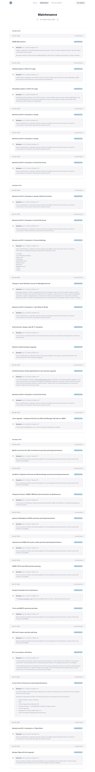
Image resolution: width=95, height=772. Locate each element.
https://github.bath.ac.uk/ (42, 379)
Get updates (80, 3)
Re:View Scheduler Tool (25, 599)
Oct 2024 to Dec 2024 (47, 19)
